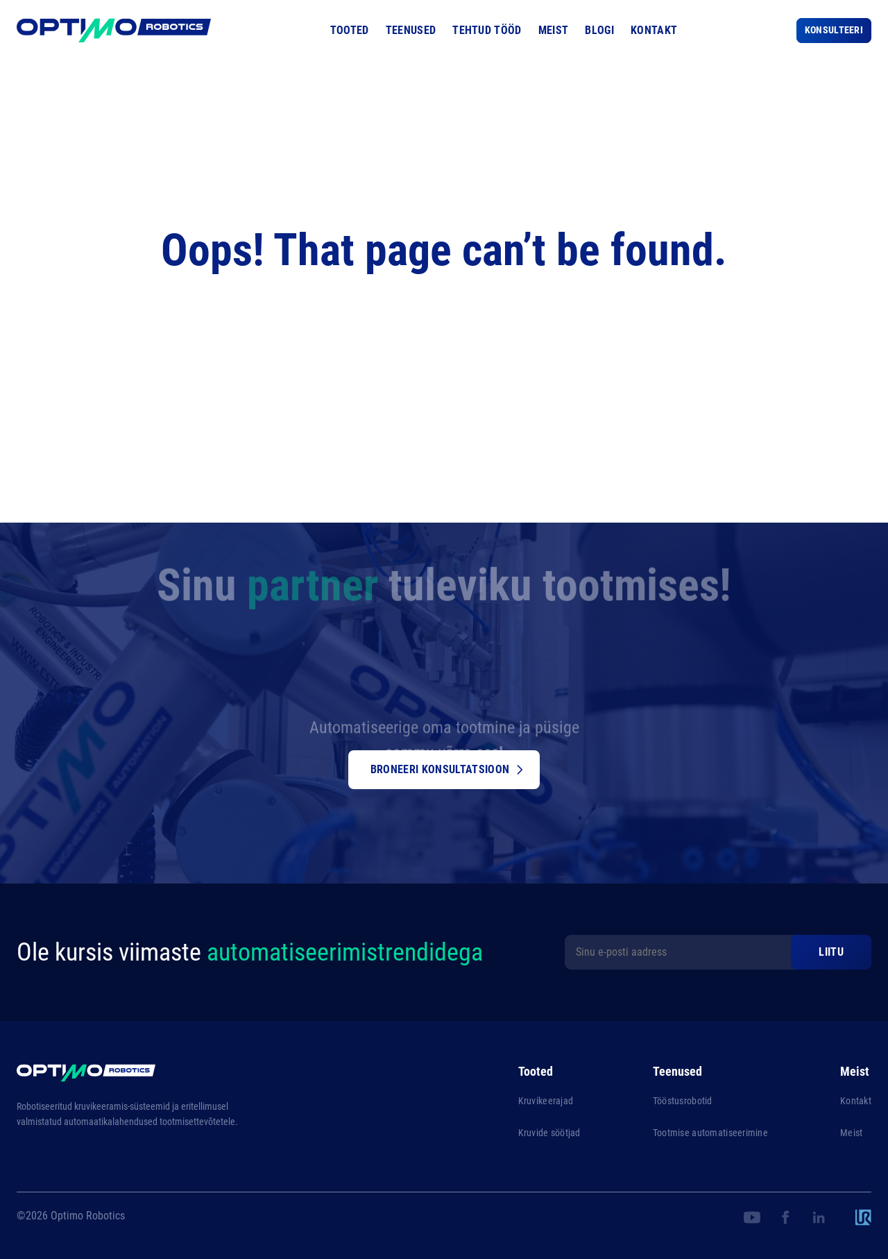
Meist (553, 30)
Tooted (349, 30)
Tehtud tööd (487, 30)
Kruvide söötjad (549, 1132)
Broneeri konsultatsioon (446, 769)
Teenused (411, 30)
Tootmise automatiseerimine (710, 1132)
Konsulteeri (834, 29)
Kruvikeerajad (546, 1100)
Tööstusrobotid (682, 1100)
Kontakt (654, 30)
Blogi (599, 30)
